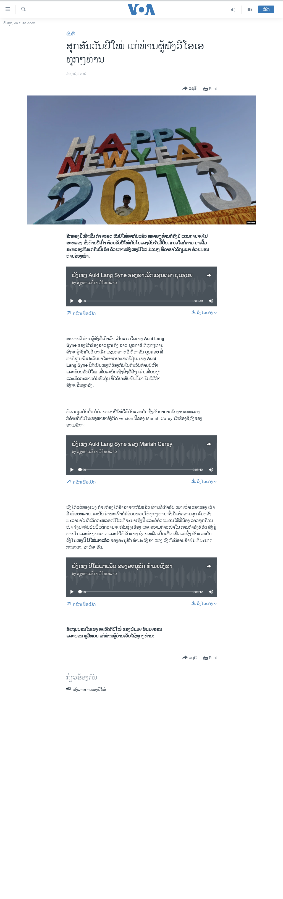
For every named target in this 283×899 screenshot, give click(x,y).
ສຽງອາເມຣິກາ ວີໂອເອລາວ (97, 283)
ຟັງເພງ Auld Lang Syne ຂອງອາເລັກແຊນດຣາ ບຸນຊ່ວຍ (132, 275)
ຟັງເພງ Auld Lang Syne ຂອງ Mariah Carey (122, 444)
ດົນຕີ (70, 34)
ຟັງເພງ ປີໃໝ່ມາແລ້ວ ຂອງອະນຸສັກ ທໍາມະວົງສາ (122, 566)
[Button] (189, 89)
